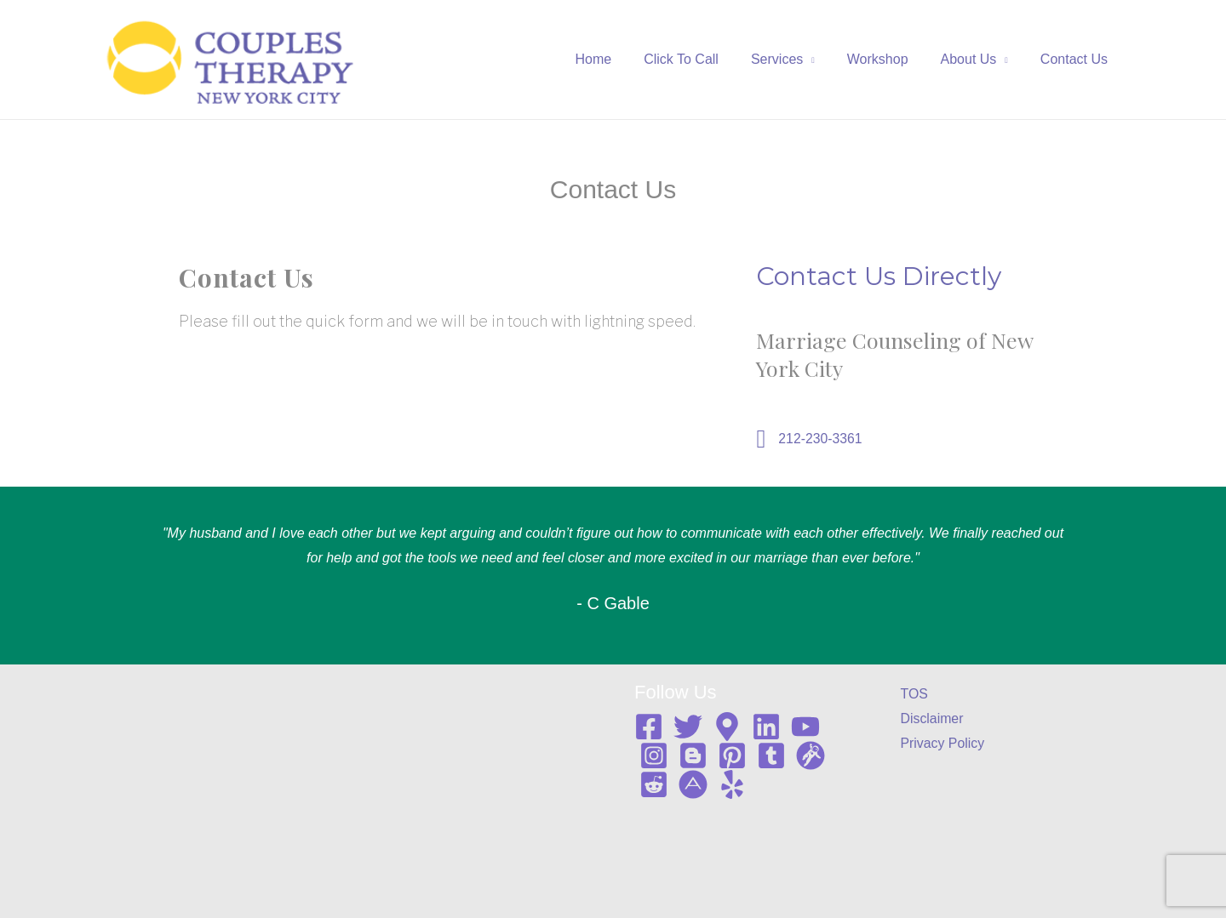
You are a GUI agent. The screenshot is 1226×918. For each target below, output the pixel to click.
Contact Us (1076, 59)
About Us (976, 59)
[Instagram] (653, 755)
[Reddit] (653, 784)
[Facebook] (648, 726)
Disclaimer (933, 718)
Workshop (890, 59)
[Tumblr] (771, 755)
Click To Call (704, 59)
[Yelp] (732, 784)
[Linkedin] (766, 726)
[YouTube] (805, 726)
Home (622, 59)
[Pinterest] (732, 755)
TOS (915, 694)
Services (795, 59)
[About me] (693, 784)
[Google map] (727, 726)
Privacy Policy (943, 744)
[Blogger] (693, 755)
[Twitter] (687, 726)
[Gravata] (810, 755)
